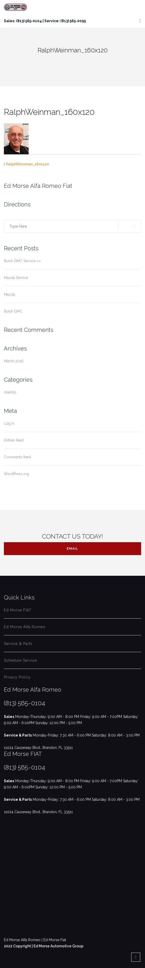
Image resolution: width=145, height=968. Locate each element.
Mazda (9, 294)
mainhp (10, 392)
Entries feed (13, 440)
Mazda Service (16, 278)
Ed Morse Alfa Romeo (24, 627)
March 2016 (13, 361)
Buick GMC (13, 311)
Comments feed (17, 457)
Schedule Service (20, 660)
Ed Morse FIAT (17, 610)
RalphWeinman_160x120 (27, 164)
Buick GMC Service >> (22, 261)
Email (72, 548)
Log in (9, 423)
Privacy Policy (17, 677)
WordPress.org (16, 474)
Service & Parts (18, 644)
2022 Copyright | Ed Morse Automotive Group (43, 946)
